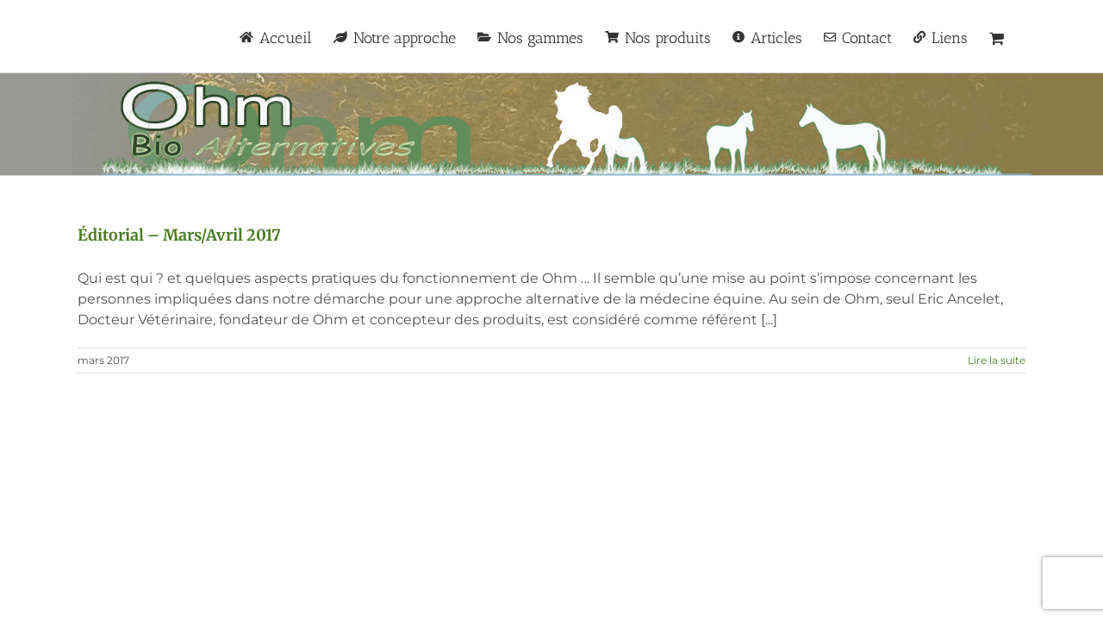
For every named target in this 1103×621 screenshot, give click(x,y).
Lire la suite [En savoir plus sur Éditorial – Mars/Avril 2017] (996, 360)
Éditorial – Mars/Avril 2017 (179, 235)
